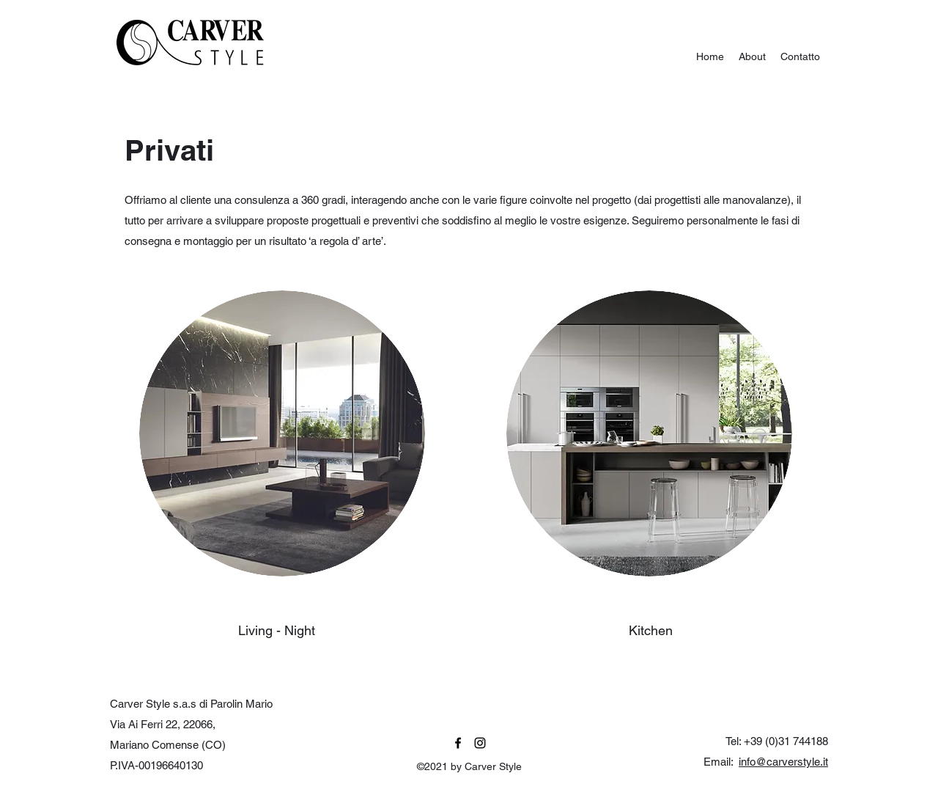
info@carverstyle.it (783, 761)
